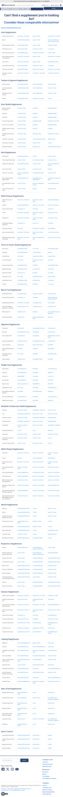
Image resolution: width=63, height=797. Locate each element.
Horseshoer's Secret (52, 159)
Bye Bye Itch (50, 316)
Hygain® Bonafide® (52, 107)
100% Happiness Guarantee (49, 778)
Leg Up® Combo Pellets (38, 293)
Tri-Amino (50, 142)
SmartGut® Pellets (37, 252)
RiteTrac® (35, 272)
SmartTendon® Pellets (38, 83)
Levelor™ (34, 692)
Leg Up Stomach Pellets (38, 255)
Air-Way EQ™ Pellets (52, 565)
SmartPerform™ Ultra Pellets (54, 35)
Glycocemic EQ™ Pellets (38, 413)
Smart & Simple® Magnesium (23, 642)
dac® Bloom (35, 311)
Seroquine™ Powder (52, 655)
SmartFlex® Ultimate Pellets (23, 39)
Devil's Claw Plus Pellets (22, 48)
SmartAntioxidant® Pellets (54, 604)
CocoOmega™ (20, 387)
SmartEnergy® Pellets (37, 457)
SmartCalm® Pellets (52, 650)
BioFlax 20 (50, 168)
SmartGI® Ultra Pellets (22, 248)
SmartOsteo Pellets (21, 107)
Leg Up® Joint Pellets (52, 44)
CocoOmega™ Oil (21, 208)
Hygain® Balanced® (52, 533)
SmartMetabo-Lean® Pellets (39, 409)
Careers (23, 789)
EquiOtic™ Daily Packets (38, 344)
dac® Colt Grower (51, 138)
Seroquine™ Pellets (52, 659)
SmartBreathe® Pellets (22, 547)
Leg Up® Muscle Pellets (53, 530)
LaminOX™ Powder (52, 409)
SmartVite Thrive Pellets (22, 479)
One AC (34, 430)
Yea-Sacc (35, 155)
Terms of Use (3, 788)
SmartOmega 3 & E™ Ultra (23, 306)
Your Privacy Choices (5, 789)
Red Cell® (19, 457)
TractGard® (35, 348)
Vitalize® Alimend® (52, 353)
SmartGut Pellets (51, 255)
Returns (44, 773)
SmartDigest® (20, 327)
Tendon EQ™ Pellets (52, 83)
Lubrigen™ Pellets (36, 35)
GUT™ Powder (36, 248)
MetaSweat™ (50, 430)
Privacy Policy (10, 788)
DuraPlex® (35, 107)
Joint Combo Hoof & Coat (53, 231)
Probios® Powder (51, 327)
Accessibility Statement (15, 789)
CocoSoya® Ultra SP (21, 368)
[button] (41, 5)
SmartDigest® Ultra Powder (39, 327)
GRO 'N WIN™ (35, 368)
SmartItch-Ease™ (21, 316)
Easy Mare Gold (51, 692)
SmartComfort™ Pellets (38, 48)
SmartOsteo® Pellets (22, 697)
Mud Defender (51, 599)
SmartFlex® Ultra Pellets (22, 44)
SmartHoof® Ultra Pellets (22, 155)
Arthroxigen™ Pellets (21, 133)
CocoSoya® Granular (22, 293)
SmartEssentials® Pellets (53, 199)
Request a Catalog (47, 789)
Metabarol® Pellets (52, 417)
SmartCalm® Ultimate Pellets (39, 655)
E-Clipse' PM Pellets (37, 622)
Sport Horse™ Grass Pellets (38, 204)
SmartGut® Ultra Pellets (53, 248)
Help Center (45, 771)
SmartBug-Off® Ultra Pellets (23, 735)
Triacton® (35, 128)
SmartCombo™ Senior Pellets (54, 237)
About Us (44, 785)
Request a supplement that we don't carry (11, 27)
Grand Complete (51, 302)
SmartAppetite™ (51, 348)
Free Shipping (45, 776)
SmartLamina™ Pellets (22, 409)
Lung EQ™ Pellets (51, 547)
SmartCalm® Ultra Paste (22, 672)
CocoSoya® (35, 208)
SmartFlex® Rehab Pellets (23, 87)
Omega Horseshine (52, 293)
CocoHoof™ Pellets (52, 155)
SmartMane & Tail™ (52, 188)
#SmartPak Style (46, 793)
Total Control (20, 228)
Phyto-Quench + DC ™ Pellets (39, 595)
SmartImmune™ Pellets (53, 595)
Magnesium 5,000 (36, 642)
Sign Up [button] (24, 760)
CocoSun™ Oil (51, 208)
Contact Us (45, 761)
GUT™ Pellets (20, 259)
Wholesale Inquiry (46, 766)
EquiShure (50, 252)
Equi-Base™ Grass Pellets (53, 204)
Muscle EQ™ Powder (52, 508)
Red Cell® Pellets (51, 228)
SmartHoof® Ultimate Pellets (39, 138)
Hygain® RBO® (20, 376)
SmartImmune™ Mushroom (23, 72)
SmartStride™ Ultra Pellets (38, 52)
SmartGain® (35, 372)
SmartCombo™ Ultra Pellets (23, 35)
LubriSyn (50, 98)
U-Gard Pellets (20, 255)
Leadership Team (46, 787)
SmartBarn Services (47, 764)
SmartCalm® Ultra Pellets (23, 646)
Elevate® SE (35, 618)
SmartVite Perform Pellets (38, 472)
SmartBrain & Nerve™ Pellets (23, 622)
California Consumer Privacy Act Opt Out (22, 788)
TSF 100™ (19, 430)
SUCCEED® (35, 264)
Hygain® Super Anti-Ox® (38, 627)
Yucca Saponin (51, 48)
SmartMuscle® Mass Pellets (23, 508)
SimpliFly (50, 735)
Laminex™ (50, 437)
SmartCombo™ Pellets (52, 212)
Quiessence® (51, 642)
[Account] (47, 5)
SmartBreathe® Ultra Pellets (54, 557)
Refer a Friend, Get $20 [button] (48, 791)
